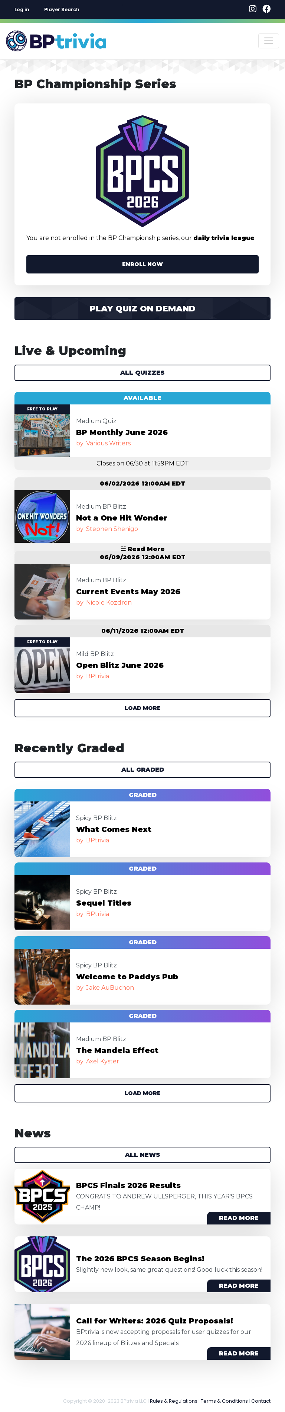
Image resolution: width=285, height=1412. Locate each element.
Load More (143, 708)
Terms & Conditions (224, 1401)
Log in (21, 9)
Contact (261, 1401)
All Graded (142, 769)
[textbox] (82, 9)
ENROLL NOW (142, 264)
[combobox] (82, 9)
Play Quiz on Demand (143, 309)
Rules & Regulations (173, 1401)
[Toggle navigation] (268, 40)
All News (142, 1154)
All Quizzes (142, 372)
